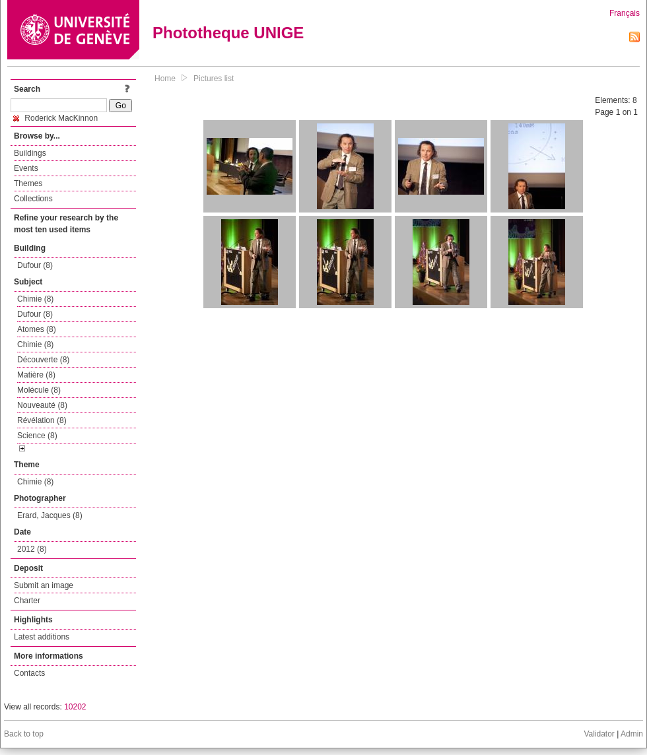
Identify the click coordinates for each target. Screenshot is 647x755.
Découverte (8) (43, 359)
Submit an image (43, 585)
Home (165, 78)
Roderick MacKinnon (55, 118)
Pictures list (213, 78)
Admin (632, 734)
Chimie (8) (35, 299)
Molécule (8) (39, 390)
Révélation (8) (42, 420)
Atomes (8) (36, 329)
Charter (27, 600)
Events (26, 168)
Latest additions (41, 636)
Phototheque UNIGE (228, 33)
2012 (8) (32, 549)
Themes (28, 183)
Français (624, 13)
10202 (75, 706)
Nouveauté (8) (42, 405)
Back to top (24, 734)
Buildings (30, 153)
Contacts (29, 673)
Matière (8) (36, 374)
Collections (33, 198)
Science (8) (37, 435)
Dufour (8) (35, 265)
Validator (599, 734)
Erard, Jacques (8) (50, 515)
